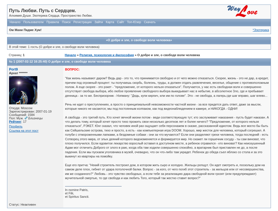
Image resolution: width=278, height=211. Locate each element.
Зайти (98, 22)
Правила (52, 22)
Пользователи (33, 22)
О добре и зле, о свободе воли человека (79, 61)
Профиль (16, 126)
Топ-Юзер (134, 22)
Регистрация (83, 22)
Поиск (66, 22)
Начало (15, 22)
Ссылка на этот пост (23, 130)
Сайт (120, 22)
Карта (110, 22)
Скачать (150, 22)
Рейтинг (15, 121)
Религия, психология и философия (106, 55)
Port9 (13, 69)
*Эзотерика (261, 30)
